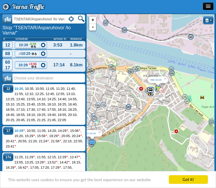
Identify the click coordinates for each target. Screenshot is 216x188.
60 (7, 62)
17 (7, 67)
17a (8, 157)
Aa (7, 19)
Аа (7, 78)
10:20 (28, 45)
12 (7, 45)
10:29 (28, 65)
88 (7, 53)
